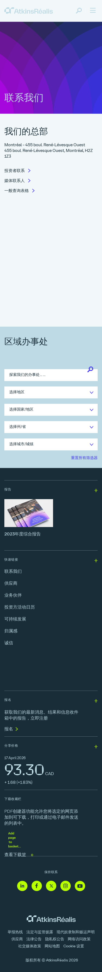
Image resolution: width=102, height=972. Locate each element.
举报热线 (15, 932)
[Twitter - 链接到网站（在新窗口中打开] (51, 886)
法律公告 (34, 939)
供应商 (10, 583)
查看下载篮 (19, 855)
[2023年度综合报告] (51, 518)
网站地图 (52, 946)
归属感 (10, 631)
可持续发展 (15, 619)
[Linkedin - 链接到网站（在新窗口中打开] (22, 886)
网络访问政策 (79, 939)
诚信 (8, 643)
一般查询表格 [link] (17, 191)
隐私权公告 (54, 939)
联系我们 (13, 572)
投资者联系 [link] (15, 171)
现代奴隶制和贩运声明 (76, 932)
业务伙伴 (13, 595)
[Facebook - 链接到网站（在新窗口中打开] (37, 886)
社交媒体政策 (29, 946)
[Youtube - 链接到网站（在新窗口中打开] (80, 886)
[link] (28, 10)
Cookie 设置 (73, 946)
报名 (8, 729)
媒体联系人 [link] (15, 181)
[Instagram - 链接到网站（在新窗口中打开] (65, 886)
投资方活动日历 (19, 607)
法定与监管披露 (39, 932)
